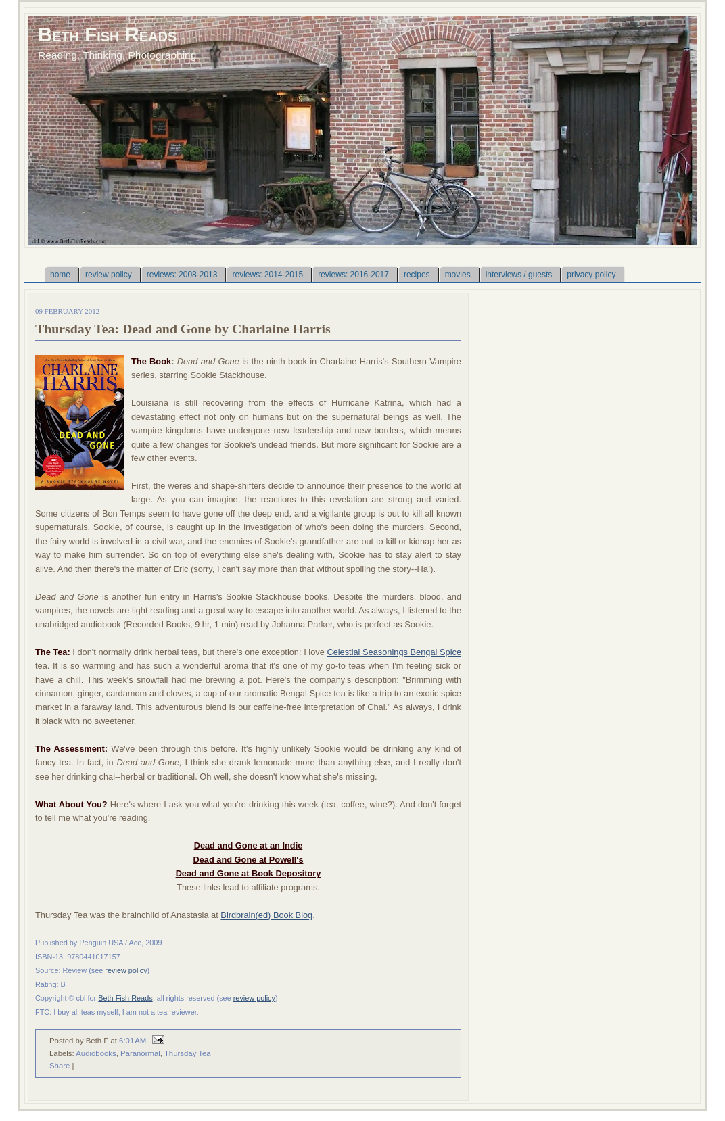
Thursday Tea (187, 1053)
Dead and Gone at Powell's (248, 860)
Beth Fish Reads (107, 34)
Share (59, 1066)
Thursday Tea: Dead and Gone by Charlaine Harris (183, 328)
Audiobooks (96, 1053)
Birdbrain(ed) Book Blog (266, 915)
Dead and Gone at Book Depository (248, 873)
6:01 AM (132, 1040)
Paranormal (140, 1053)
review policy (126, 970)
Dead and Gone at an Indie (248, 845)
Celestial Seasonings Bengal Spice (394, 652)
